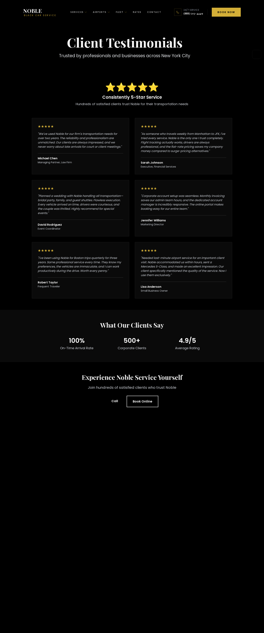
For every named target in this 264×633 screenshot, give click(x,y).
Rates (137, 12)
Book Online (142, 401)
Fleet (121, 12)
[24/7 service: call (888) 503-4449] (188, 12)
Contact (154, 12)
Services (78, 12)
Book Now (226, 12)
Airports (101, 12)
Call (114, 401)
